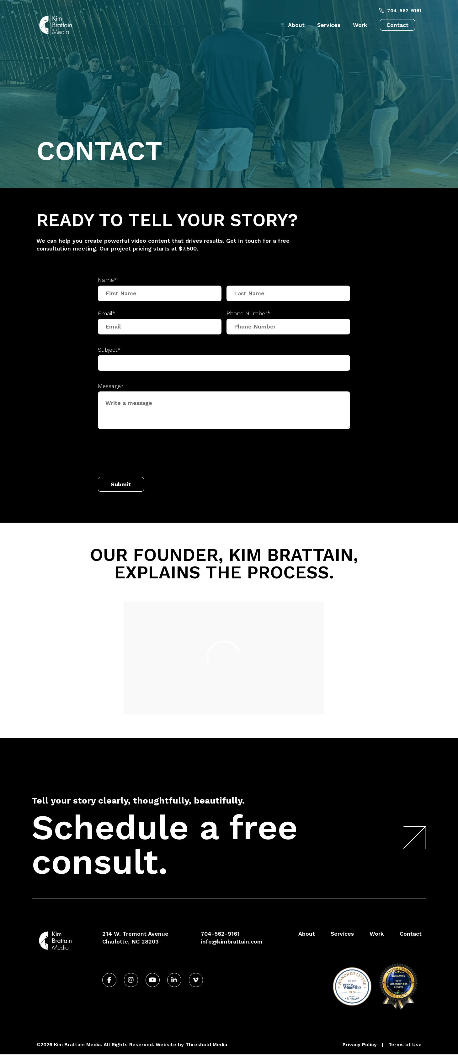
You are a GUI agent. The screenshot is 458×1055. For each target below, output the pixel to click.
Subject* (109, 349)
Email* (106, 313)
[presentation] (145, 454)
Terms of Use (405, 1044)
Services (328, 25)
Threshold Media (206, 1044)
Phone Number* (248, 313)
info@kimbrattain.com (232, 941)
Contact (397, 25)
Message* (111, 386)
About (296, 25)
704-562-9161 (400, 10)
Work (360, 25)
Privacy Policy (360, 1044)
